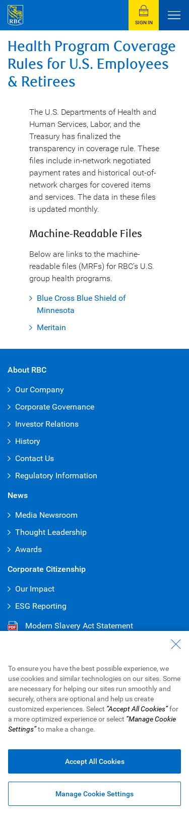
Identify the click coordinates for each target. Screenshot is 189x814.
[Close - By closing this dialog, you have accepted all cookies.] (176, 644)
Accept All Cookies (94, 761)
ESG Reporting (41, 606)
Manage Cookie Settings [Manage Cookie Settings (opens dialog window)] (94, 794)
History (27, 441)
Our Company (39, 389)
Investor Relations (47, 424)
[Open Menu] (174, 15)
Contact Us (34, 458)
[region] (94, 722)
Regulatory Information (56, 475)
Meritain (51, 327)
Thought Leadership (51, 532)
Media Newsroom (46, 515)
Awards (28, 549)
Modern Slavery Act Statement (70, 626)
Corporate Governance (54, 407)
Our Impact (34, 589)
